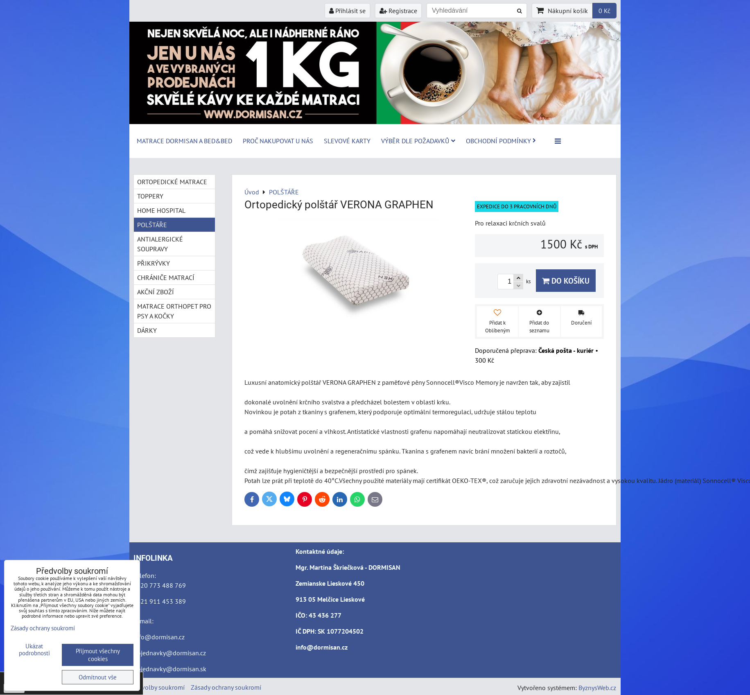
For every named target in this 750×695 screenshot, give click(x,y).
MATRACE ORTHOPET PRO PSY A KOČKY (174, 311)
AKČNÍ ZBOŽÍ (155, 292)
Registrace (398, 11)
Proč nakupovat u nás (278, 141)
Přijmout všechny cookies (98, 655)
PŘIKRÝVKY (153, 263)
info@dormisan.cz (159, 637)
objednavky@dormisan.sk (169, 669)
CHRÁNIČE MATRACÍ (165, 277)
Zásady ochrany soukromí (226, 687)
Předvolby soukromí (157, 687)
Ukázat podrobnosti (34, 650)
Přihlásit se (347, 11)
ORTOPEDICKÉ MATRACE (172, 182)
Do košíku (566, 280)
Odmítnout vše (98, 677)
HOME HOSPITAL (161, 210)
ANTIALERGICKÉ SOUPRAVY (160, 244)
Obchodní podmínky (501, 141)
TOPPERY (150, 196)
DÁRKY (147, 330)
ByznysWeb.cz (597, 688)
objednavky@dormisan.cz (169, 653)
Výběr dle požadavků (418, 141)
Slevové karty (347, 141)
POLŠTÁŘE (152, 225)
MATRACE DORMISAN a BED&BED (184, 141)
